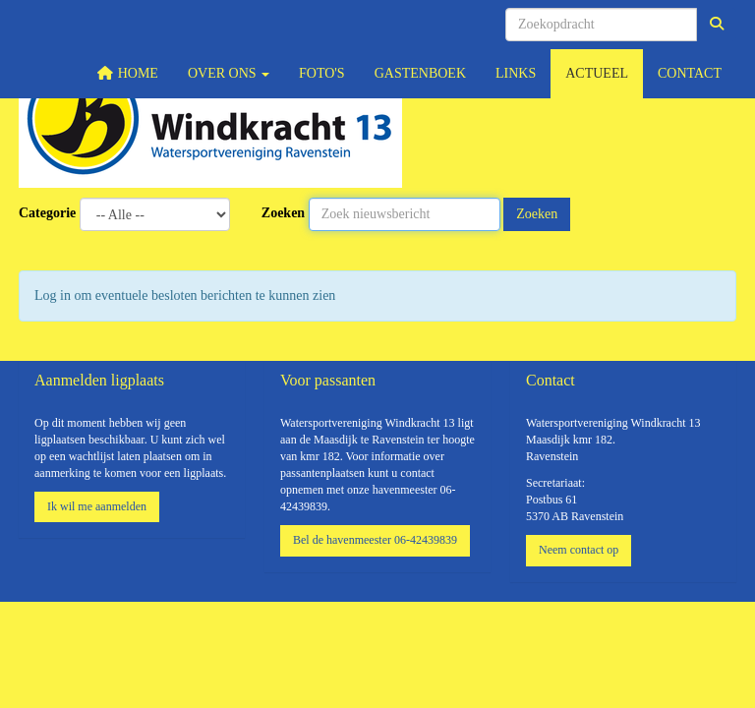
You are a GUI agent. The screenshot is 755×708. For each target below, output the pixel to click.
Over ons (228, 73)
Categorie (47, 213)
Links (515, 73)
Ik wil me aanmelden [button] (96, 506)
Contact (690, 73)
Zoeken (283, 213)
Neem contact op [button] (578, 550)
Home (127, 73)
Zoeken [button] (536, 213)
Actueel (596, 73)
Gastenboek (420, 73)
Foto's (322, 73)
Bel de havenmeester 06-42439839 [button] (375, 540)
